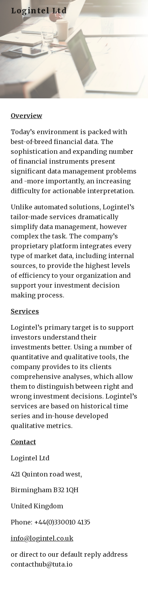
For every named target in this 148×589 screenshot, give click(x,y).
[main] (74, 344)
